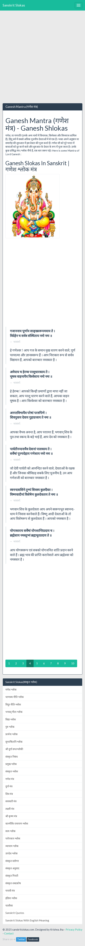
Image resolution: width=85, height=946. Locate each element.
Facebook (33, 939)
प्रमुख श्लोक (11, 764)
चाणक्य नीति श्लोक (14, 696)
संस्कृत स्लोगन (12, 860)
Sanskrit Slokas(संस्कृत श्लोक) (21, 682)
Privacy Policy (74, 929)
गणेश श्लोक (11, 689)
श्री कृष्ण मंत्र (11, 816)
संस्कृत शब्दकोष (13, 883)
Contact (9, 933)
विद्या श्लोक (10, 719)
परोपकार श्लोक (12, 838)
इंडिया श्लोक (11, 898)
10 (72, 663)
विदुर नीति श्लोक (13, 704)
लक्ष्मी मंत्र (9, 808)
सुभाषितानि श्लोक (14, 741)
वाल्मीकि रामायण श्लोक (16, 823)
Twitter (21, 939)
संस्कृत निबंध (11, 756)
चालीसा (9, 905)
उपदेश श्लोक (11, 853)
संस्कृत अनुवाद (12, 868)
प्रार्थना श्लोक (11, 734)
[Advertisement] (42, 57)
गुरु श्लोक (10, 726)
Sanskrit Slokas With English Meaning (27, 920)
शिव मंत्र (9, 793)
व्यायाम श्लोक (12, 846)
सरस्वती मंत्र (10, 801)
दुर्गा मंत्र (8, 786)
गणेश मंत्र (9, 778)
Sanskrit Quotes (14, 912)
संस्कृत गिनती (11, 875)
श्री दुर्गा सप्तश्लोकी (14, 749)
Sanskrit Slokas (14, 5)
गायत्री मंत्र (10, 890)
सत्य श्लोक (10, 831)
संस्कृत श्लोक (11, 771)
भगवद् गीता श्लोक (14, 711)
